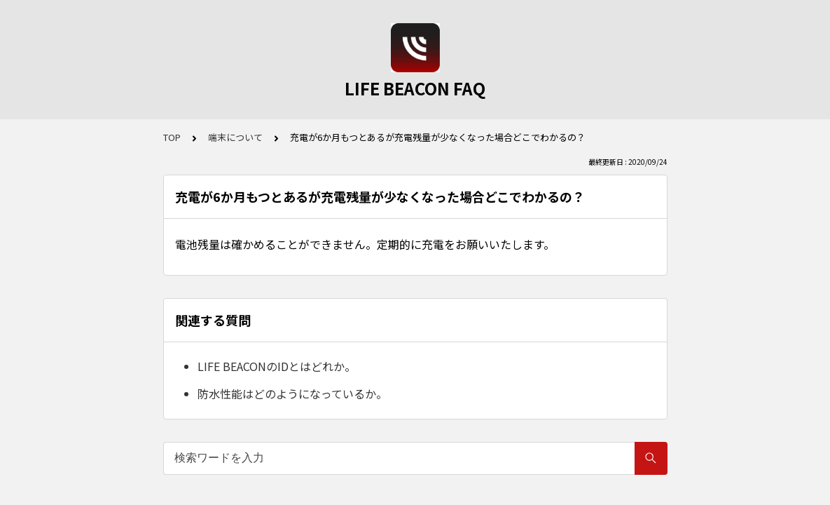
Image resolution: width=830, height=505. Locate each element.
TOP (172, 137)
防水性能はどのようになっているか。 (292, 393)
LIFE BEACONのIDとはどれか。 (277, 366)
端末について (235, 137)
